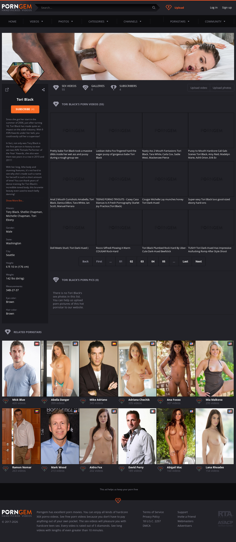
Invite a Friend (187, 516)
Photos (66, 21)
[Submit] (155, 8)
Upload (175, 8)
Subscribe (25, 109)
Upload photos (222, 88)
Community (216, 21)
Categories (99, 21)
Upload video (198, 88)
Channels (134, 21)
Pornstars (181, 21)
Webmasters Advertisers (185, 523)
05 (163, 261)
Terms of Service (153, 512)
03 (142, 261)
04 (153, 261)
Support (183, 512)
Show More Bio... (15, 200)
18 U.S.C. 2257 (152, 521)
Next (199, 261)
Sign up (227, 7)
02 (131, 261)
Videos (37, 21)
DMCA (147, 525)
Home (12, 21)
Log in (214, 7)
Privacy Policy (151, 516)
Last (186, 261)
